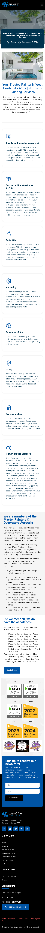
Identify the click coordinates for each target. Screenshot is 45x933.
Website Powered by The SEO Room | (16, 918)
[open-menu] (42, 4)
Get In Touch (12, 670)
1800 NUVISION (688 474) (15, 907)
